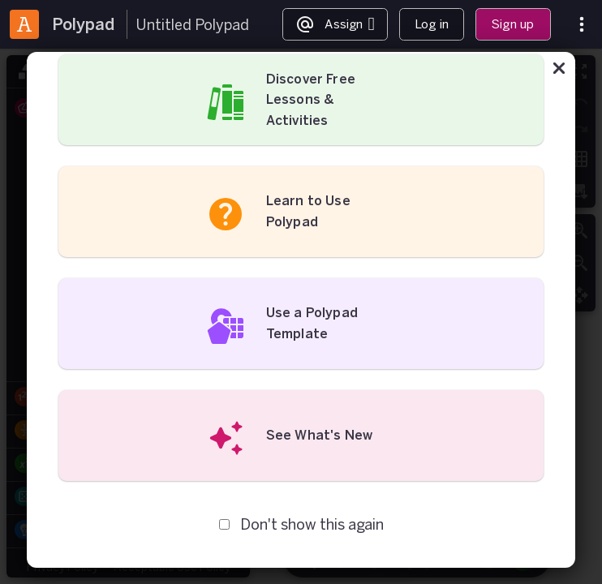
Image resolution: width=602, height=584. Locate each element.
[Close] (559, 70)
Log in (432, 24)
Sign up (513, 24)
